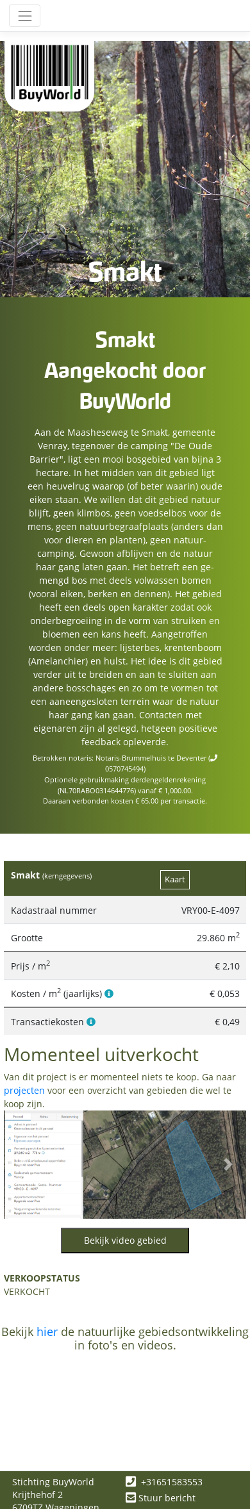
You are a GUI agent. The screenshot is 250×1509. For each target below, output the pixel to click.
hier (47, 1331)
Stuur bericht (161, 1498)
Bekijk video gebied (125, 1240)
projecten (24, 1090)
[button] (22, 1164)
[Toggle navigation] (24, 15)
